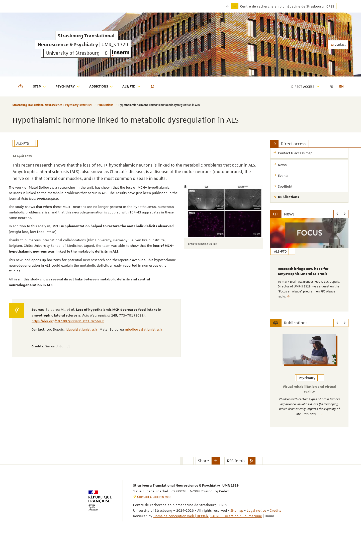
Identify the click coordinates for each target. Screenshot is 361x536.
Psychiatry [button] (67, 87)
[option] (309, 265)
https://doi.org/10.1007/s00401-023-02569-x (68, 321)
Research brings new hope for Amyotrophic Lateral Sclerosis (303, 271)
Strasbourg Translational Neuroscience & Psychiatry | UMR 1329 (52, 105)
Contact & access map (154, 496)
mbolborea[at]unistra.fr (143, 329)
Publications (105, 105)
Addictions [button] (101, 87)
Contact (338, 45)
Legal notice (256, 510)
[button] (152, 86)
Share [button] (203, 460)
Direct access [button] (305, 87)
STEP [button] (39, 87)
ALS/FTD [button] (131, 87)
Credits (275, 510)
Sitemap (236, 510)
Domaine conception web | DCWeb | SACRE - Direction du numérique (207, 515)
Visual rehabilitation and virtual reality (309, 389)
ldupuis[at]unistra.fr (82, 329)
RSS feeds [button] (236, 460)
